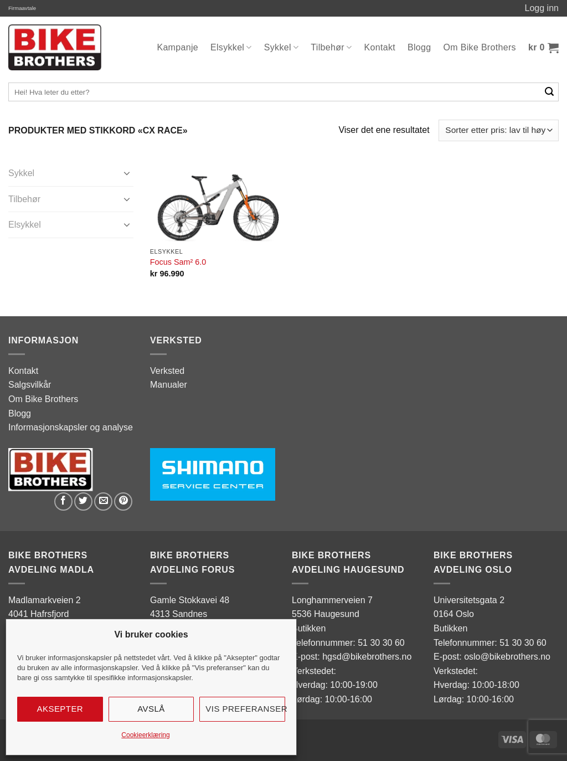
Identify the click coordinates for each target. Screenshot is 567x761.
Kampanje (177, 47)
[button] (543, 47)
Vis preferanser (245, 708)
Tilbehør (331, 47)
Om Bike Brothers (480, 47)
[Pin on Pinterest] (123, 501)
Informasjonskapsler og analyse (70, 427)
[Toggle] (126, 172)
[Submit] (549, 92)
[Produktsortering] (499, 130)
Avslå (151, 708)
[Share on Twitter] (83, 501)
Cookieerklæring (145, 735)
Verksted (167, 371)
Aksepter (60, 708)
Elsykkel (231, 47)
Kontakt (380, 47)
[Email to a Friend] (103, 501)
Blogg (419, 47)
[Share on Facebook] (63, 501)
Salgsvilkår (29, 384)
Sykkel (281, 47)
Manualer (168, 384)
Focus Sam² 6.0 (178, 262)
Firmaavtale (22, 8)
